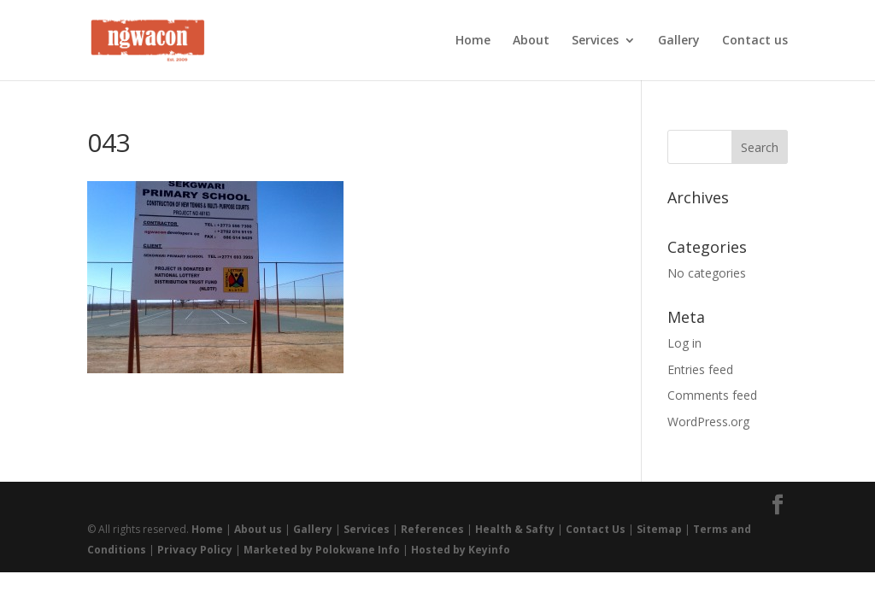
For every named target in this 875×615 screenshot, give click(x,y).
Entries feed (700, 369)
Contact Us (595, 529)
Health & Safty (515, 529)
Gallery (679, 41)
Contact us (755, 41)
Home (472, 41)
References (432, 529)
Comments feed (712, 395)
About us (258, 529)
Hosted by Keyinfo (460, 549)
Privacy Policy (194, 549)
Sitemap (659, 529)
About (531, 41)
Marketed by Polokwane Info (322, 549)
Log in (684, 343)
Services (595, 41)
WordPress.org (708, 421)
